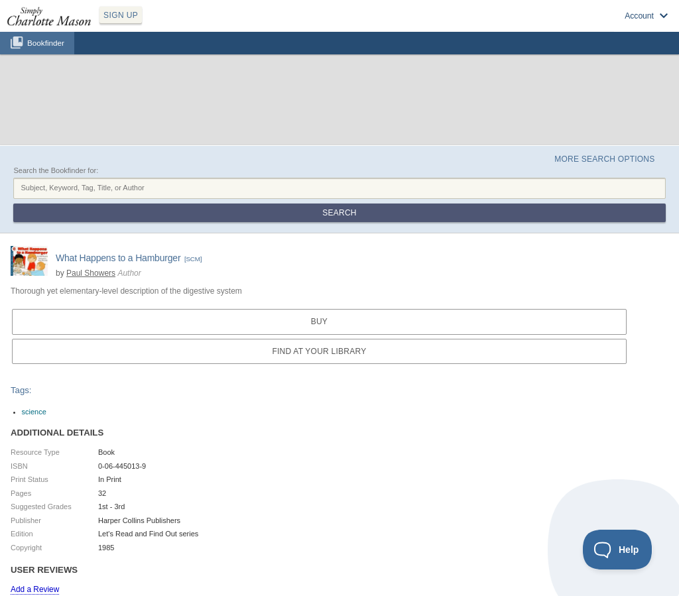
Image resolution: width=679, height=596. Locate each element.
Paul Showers (90, 273)
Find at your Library (319, 351)
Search (339, 212)
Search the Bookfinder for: (55, 170)
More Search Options (604, 159)
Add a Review (35, 589)
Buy (319, 321)
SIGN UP (120, 15)
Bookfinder (45, 42)
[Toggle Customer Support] (617, 549)
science (34, 412)
